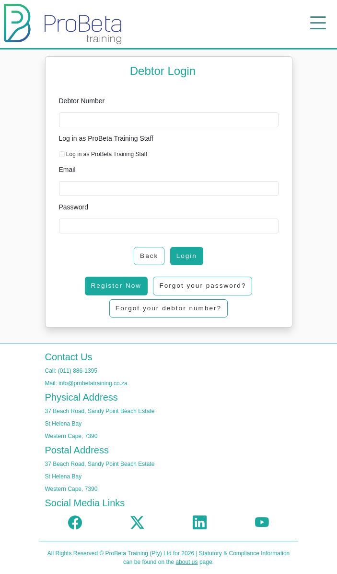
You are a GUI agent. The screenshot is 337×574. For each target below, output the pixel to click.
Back (149, 255)
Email (67, 169)
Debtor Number (82, 101)
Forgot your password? (202, 285)
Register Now (116, 285)
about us (187, 562)
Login (186, 255)
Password (73, 207)
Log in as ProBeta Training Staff (106, 138)
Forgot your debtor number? (168, 308)
